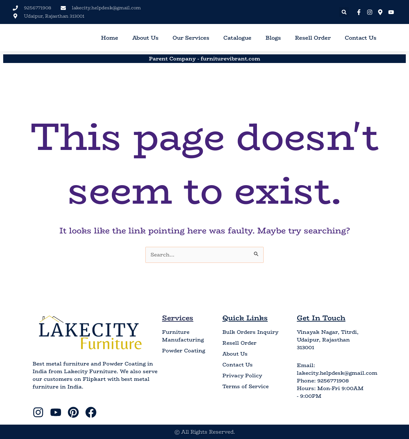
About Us (145, 38)
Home (109, 38)
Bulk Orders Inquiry (250, 332)
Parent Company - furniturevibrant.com (204, 58)
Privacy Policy (242, 376)
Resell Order (313, 38)
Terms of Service (245, 386)
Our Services (191, 38)
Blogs (273, 38)
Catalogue (237, 38)
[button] (344, 12)
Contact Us (360, 38)
